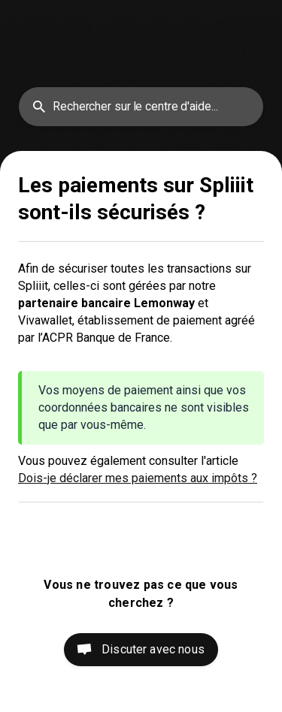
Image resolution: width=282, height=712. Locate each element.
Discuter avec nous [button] (153, 649)
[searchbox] (141, 106)
